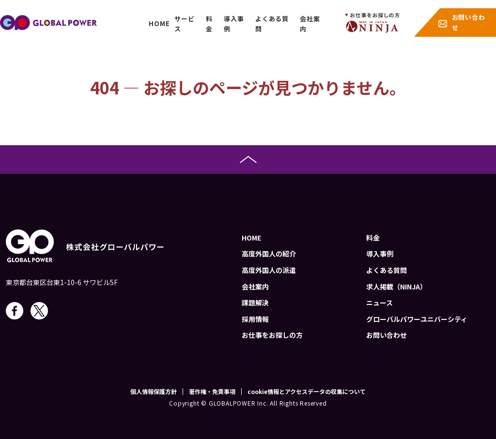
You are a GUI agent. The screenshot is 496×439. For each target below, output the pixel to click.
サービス (184, 23)
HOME (159, 23)
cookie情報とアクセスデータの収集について (307, 391)
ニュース (379, 302)
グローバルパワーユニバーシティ (416, 319)
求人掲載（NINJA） (396, 286)
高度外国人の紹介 (269, 253)
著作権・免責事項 (212, 391)
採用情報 (255, 319)
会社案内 (310, 23)
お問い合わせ (468, 22)
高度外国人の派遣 (269, 270)
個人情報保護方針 (153, 391)
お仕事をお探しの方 (272, 335)
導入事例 (234, 23)
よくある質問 (272, 23)
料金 (209, 23)
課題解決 (255, 302)
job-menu (372, 23)
